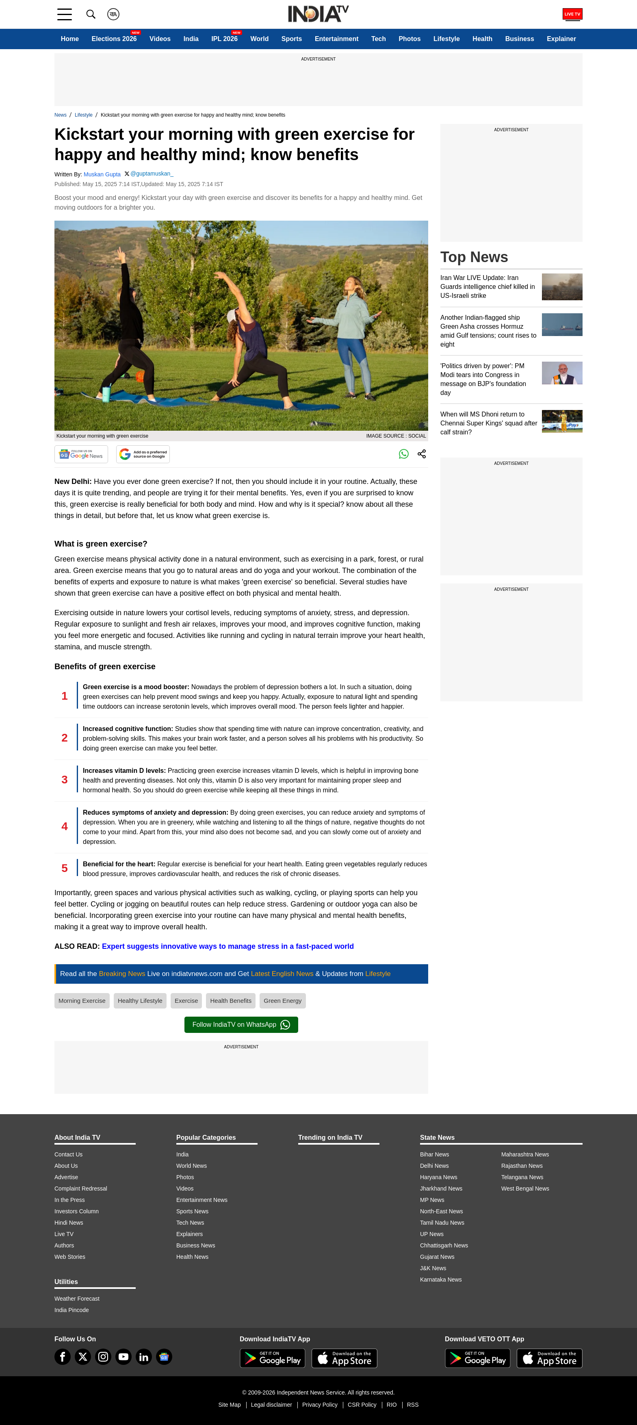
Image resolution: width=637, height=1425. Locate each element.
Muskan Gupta (102, 174)
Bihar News (434, 1154)
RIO (392, 1404)
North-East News (441, 1211)
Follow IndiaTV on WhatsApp (241, 1025)
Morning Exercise (82, 1000)
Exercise (186, 1000)
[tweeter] (83, 1357)
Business (519, 38)
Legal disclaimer (271, 1404)
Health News (192, 1257)
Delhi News (434, 1166)
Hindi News (68, 1222)
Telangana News (522, 1177)
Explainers (189, 1234)
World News (191, 1166)
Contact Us (68, 1154)
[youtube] (123, 1357)
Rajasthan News (522, 1166)
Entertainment (337, 38)
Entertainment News (202, 1200)
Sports (292, 38)
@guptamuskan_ (151, 173)
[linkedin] (144, 1357)
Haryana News (438, 1177)
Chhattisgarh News (444, 1245)
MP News (432, 1200)
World (259, 38)
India (191, 38)
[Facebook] (62, 1357)
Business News (195, 1245)
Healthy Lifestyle (140, 1000)
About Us (66, 1166)
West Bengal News (525, 1188)
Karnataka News (441, 1279)
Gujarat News (437, 1257)
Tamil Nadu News (442, 1222)
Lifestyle (446, 38)
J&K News (433, 1268)
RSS (413, 1404)
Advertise (66, 1177)
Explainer (561, 38)
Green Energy (282, 1000)
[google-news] (164, 1357)
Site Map (229, 1404)
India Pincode (71, 1310)
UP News (432, 1234)
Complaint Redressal (80, 1188)
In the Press (69, 1200)
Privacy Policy (320, 1404)
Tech (378, 38)
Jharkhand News (441, 1188)
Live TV (64, 1234)
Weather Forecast (77, 1298)
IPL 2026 (224, 38)
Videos (160, 38)
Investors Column (76, 1211)
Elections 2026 (114, 38)
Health (482, 38)
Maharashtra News (525, 1154)
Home (70, 38)
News (60, 115)
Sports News (192, 1211)
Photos (409, 38)
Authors (64, 1245)
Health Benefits (230, 1000)
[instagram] (103, 1357)
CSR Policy (362, 1404)
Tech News (190, 1222)
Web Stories (69, 1257)
